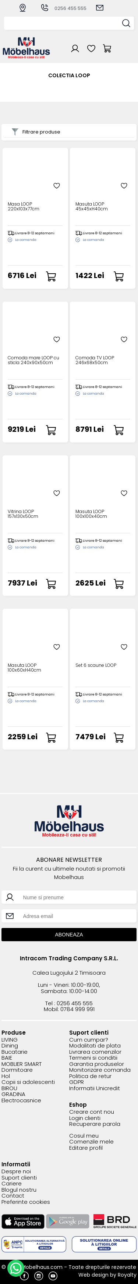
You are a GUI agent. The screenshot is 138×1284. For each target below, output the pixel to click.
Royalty (127, 1274)
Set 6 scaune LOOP (95, 665)
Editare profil (86, 1148)
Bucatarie (14, 1052)
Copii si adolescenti (28, 1082)
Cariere (11, 1184)
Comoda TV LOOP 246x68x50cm (94, 360)
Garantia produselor (96, 1064)
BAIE (6, 1058)
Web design (93, 1274)
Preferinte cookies (25, 1202)
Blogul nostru (18, 1190)
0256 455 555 (63, 8)
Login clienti (84, 1118)
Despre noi (16, 1172)
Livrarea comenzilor (95, 1052)
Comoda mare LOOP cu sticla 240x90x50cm (33, 360)
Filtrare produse (35, 132)
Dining (9, 1046)
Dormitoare (17, 1070)
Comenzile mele (91, 1142)
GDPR (76, 1082)
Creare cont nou (91, 1112)
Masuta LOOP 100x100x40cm (91, 514)
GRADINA (13, 1094)
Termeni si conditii (93, 1058)
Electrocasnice (21, 1101)
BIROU (9, 1088)
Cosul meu (84, 1136)
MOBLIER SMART (21, 1064)
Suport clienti (19, 1178)
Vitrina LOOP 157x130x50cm (23, 514)
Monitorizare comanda (100, 1070)
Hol (5, 1076)
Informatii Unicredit (94, 1088)
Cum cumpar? (88, 1040)
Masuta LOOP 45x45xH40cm (91, 207)
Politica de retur (90, 1076)
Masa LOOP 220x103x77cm (23, 207)
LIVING (9, 1040)
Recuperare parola (94, 1124)
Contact (12, 1196)
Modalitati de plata (95, 1046)
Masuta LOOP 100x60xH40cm (24, 668)
